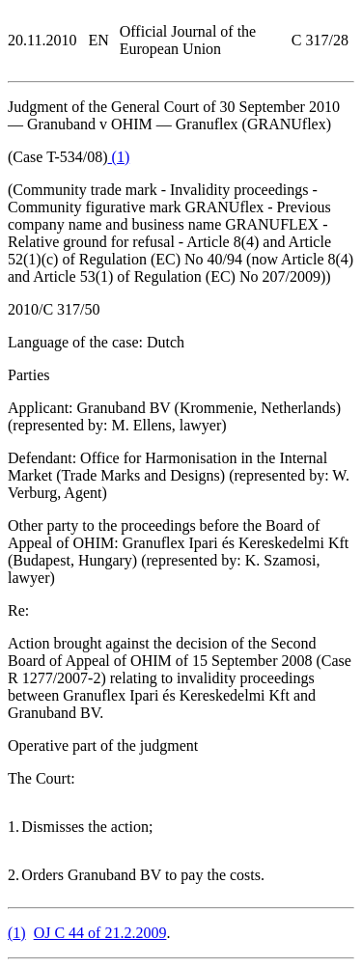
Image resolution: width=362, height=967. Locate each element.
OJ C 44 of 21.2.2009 (100, 933)
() (119, 157)
